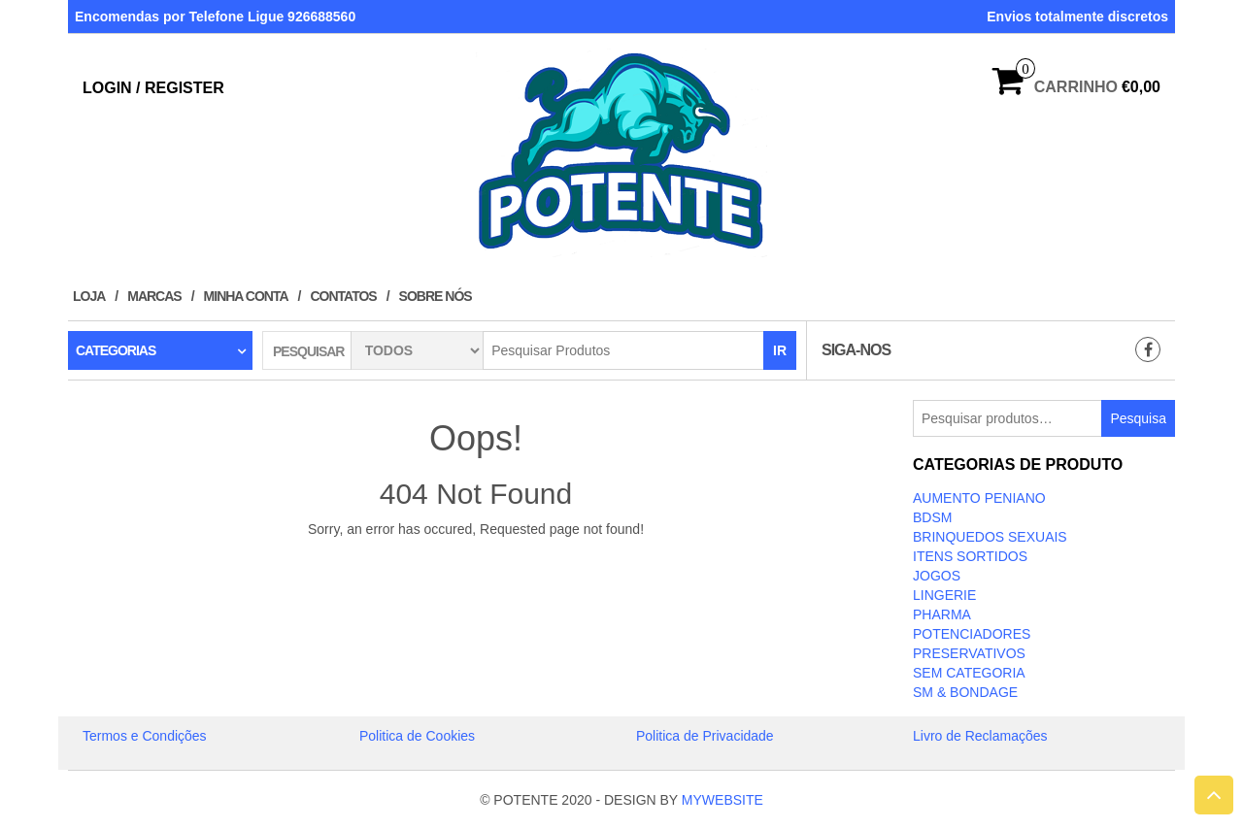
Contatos (343, 296)
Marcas (154, 296)
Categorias (115, 350)
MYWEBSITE (722, 800)
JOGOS (936, 575)
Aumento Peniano (979, 498)
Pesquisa (1138, 418)
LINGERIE (944, 595)
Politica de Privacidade (705, 736)
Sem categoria (969, 672)
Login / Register (153, 88)
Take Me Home (476, 565)
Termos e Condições (145, 736)
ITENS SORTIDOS (970, 556)
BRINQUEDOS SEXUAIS (990, 537)
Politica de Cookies (417, 736)
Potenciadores (971, 634)
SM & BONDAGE (965, 692)
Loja (89, 296)
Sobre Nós (435, 296)
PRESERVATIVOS (969, 653)
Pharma (942, 614)
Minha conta (246, 296)
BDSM (932, 517)
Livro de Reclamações (980, 736)
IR (780, 350)
